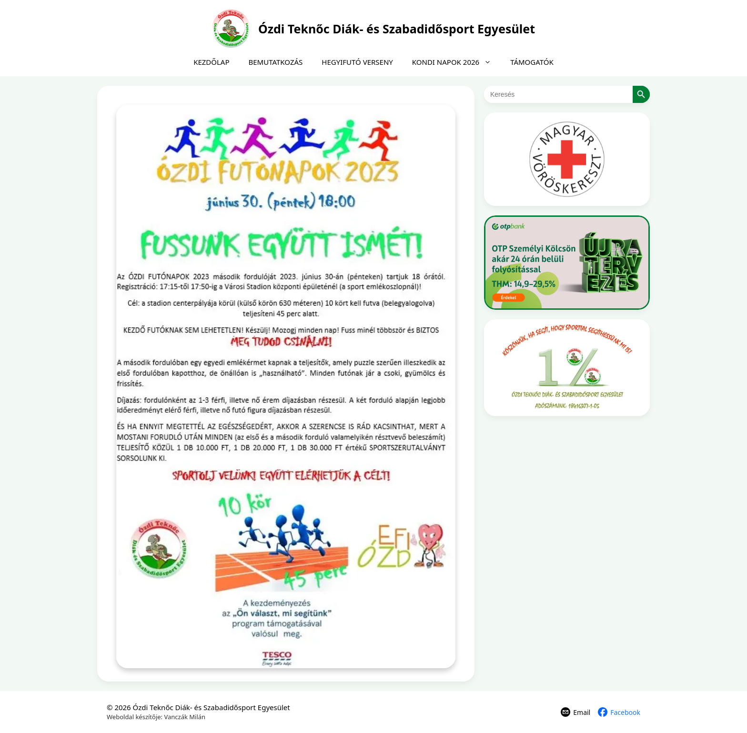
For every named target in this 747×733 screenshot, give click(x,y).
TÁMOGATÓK (532, 62)
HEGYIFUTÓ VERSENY (357, 62)
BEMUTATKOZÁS (276, 62)
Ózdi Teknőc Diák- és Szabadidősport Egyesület (396, 28)
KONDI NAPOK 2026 (456, 62)
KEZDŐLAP (211, 62)
